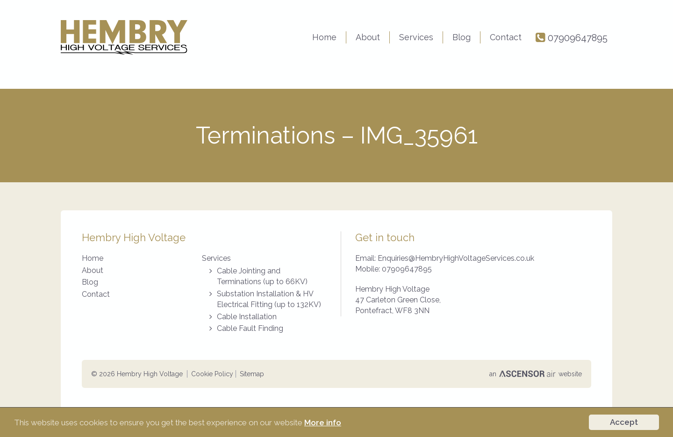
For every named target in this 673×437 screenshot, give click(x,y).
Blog (461, 37)
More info (322, 422)
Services (416, 37)
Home (324, 37)
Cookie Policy (212, 374)
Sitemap (252, 374)
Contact (506, 37)
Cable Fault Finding (250, 328)
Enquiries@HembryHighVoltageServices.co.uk (456, 258)
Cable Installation (247, 316)
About (368, 37)
